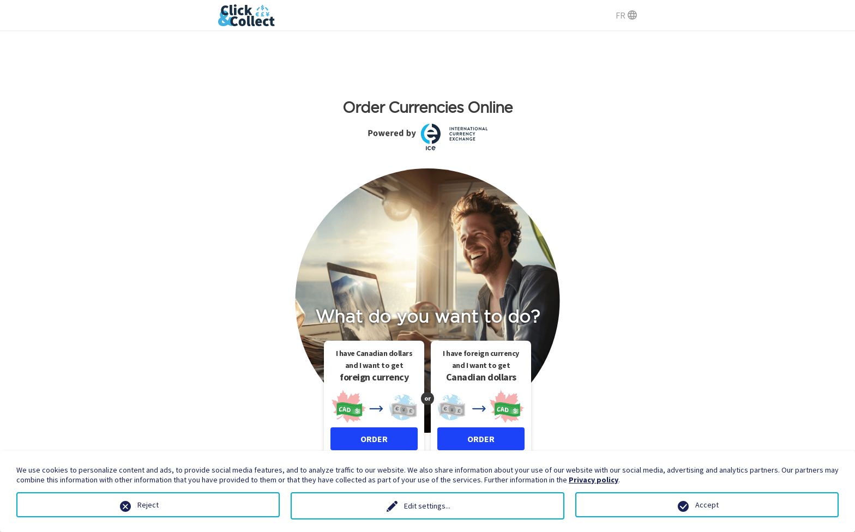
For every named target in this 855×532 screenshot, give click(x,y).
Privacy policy (593, 480)
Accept (707, 505)
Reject (148, 505)
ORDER (374, 438)
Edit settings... (427, 506)
